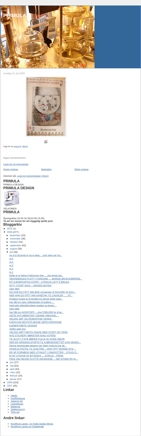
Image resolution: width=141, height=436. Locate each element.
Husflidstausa (18, 398)
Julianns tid (17, 401)
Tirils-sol (15, 412)
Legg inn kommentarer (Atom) (33, 176)
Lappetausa (17, 403)
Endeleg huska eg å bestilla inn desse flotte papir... (36, 299)
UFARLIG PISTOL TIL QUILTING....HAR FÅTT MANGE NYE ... (42, 349)
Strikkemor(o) (18, 409)
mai (12, 365)
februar (14, 375)
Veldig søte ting (17, 329)
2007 (10, 385)
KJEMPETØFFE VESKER (23, 325)
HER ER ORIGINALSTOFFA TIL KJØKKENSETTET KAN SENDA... (45, 342)
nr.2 (11, 268)
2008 (10, 382)
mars (13, 372)
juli (12, 252)
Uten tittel (14, 288)
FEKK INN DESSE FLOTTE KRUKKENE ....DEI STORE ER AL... (43, 359)
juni (12, 362)
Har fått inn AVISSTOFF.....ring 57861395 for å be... (36, 312)
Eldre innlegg (81, 169)
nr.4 (11, 262)
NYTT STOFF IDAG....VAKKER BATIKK (30, 285)
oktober (14, 242)
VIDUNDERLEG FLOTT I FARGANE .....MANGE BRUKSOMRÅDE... (45, 278)
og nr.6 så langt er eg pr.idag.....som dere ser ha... (35, 255)
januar (13, 379)
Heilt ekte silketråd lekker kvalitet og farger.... (33, 305)
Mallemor (15, 406)
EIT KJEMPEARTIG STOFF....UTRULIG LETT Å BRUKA (39, 282)
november (15, 238)
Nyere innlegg (10, 169)
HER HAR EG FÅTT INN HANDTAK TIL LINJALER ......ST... (41, 295)
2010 (10, 228)
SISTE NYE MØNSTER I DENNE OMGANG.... (34, 315)
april (12, 369)
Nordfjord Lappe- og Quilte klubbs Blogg (32, 423)
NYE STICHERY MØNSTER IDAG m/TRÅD (32, 335)
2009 (10, 232)
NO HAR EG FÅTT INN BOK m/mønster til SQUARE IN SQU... (42, 292)
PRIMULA (14, 15)
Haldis (14, 395)
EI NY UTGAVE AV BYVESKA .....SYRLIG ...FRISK (36, 355)
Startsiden (46, 169)
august (14, 248)
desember (15, 235)
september (16, 245)
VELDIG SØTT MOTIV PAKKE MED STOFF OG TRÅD (38, 332)
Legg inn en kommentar (15, 164)
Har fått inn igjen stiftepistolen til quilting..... (31, 302)
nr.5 (11, 258)
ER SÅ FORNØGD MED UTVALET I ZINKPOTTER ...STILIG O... (43, 352)
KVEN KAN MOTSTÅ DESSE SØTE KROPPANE (35, 322)
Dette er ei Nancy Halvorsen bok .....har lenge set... (36, 275)
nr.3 (11, 265)
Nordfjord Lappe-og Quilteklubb (27, 426)
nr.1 (11, 272)
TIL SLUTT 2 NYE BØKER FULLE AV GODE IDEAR (37, 339)
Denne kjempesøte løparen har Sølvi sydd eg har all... (37, 345)
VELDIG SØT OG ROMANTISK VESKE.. (31, 318)
